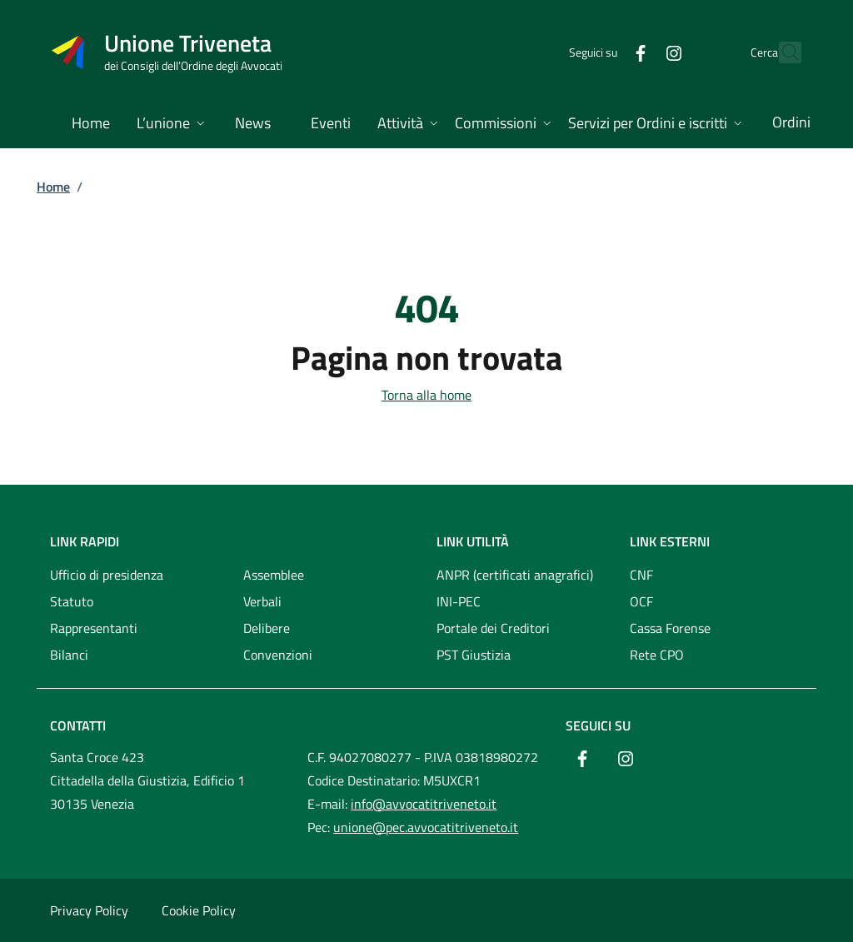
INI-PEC (458, 601)
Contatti (78, 725)
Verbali (262, 601)
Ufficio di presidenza (106, 575)
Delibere (266, 628)
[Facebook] (604, 52)
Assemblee (273, 575)
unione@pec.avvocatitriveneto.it (425, 827)
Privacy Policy (89, 910)
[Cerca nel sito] (781, 52)
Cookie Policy (199, 910)
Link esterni (670, 541)
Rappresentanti (93, 628)
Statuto (71, 601)
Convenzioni (277, 655)
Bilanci (69, 655)
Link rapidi (84, 541)
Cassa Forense (670, 628)
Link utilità (472, 541)
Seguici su (598, 725)
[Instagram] (637, 52)
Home (53, 187)
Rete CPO (657, 655)
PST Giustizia (473, 655)
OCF (641, 601)
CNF (641, 575)
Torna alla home (426, 395)
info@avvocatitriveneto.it (423, 804)
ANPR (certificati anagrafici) (514, 575)
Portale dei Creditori (493, 628)
